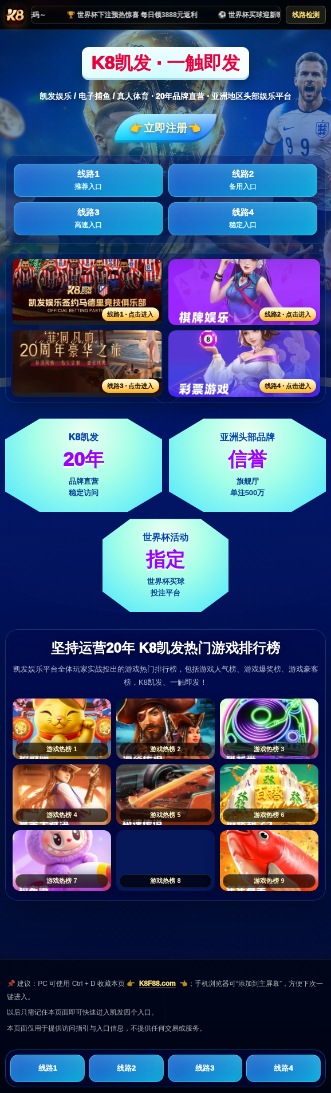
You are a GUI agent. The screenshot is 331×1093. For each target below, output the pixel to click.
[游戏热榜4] (62, 794)
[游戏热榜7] (62, 860)
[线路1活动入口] (87, 292)
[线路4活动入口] (244, 363)
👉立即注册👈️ (165, 128)
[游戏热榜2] (165, 729)
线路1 (88, 180)
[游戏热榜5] (165, 794)
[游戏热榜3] (269, 729)
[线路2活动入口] (244, 292)
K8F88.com (157, 984)
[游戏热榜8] (165, 860)
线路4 (243, 218)
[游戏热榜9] (269, 860)
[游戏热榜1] (62, 729)
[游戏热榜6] (269, 794)
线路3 (88, 218)
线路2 (243, 180)
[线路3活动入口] (87, 363)
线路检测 (306, 15)
